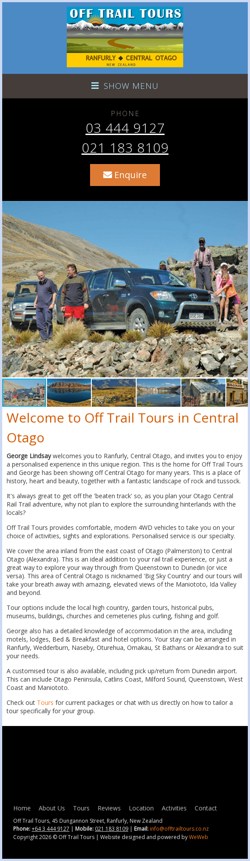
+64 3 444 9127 (50, 828)
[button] (240, 289)
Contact (206, 808)
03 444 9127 (125, 128)
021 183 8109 (125, 148)
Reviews (109, 808)
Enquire (125, 175)
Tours (45, 702)
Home (22, 808)
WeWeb (198, 837)
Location (141, 808)
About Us (52, 808)
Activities (174, 808)
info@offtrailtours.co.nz (179, 828)
